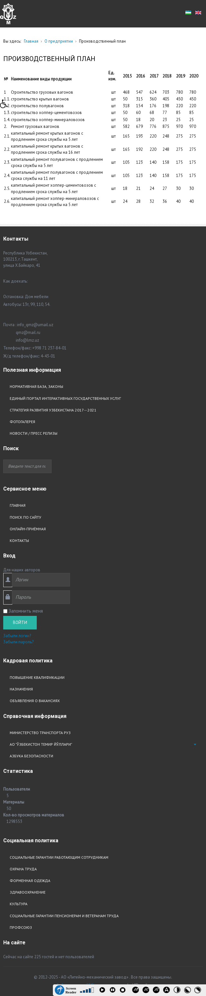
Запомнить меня (25, 611)
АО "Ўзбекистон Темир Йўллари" (41, 744)
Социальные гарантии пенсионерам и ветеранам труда (64, 915)
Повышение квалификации (37, 677)
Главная (17, 505)
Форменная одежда (30, 880)
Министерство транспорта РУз (40, 732)
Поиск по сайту (25, 517)
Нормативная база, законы (36, 386)
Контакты (19, 540)
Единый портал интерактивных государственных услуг (65, 398)
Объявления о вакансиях (35, 700)
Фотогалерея (22, 421)
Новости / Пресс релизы (33, 433)
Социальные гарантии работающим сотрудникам (59, 857)
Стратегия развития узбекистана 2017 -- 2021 (53, 410)
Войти (20, 622)
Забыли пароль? (18, 642)
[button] (6, 105)
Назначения (21, 689)
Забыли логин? (17, 635)
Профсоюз (21, 927)
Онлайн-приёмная (28, 528)
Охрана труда (23, 868)
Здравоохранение (27, 892)
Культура (18, 903)
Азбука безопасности (31, 755)
